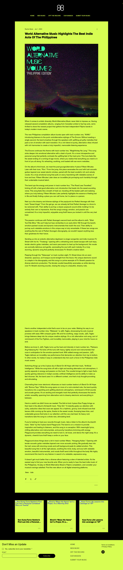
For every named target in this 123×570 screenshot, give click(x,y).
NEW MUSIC (74, 548)
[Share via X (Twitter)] (31, 479)
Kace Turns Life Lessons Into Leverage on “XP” (92, 521)
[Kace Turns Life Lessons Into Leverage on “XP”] (94, 508)
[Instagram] (103, 552)
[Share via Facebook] (26, 479)
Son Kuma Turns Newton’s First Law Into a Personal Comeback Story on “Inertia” (29, 521)
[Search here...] (109, 4)
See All (106, 496)
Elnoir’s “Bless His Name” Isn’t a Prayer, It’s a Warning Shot (61, 521)
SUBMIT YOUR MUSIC (77, 560)
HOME (72, 544)
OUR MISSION (75, 556)
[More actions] (97, 29)
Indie (31, 472)
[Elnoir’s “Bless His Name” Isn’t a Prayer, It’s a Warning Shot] (61, 508)
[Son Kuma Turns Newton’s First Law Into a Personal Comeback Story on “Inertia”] (29, 508)
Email (4, 552)
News (27, 472)
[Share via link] (35, 479)
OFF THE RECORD (77, 552)
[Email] (19, 556)
